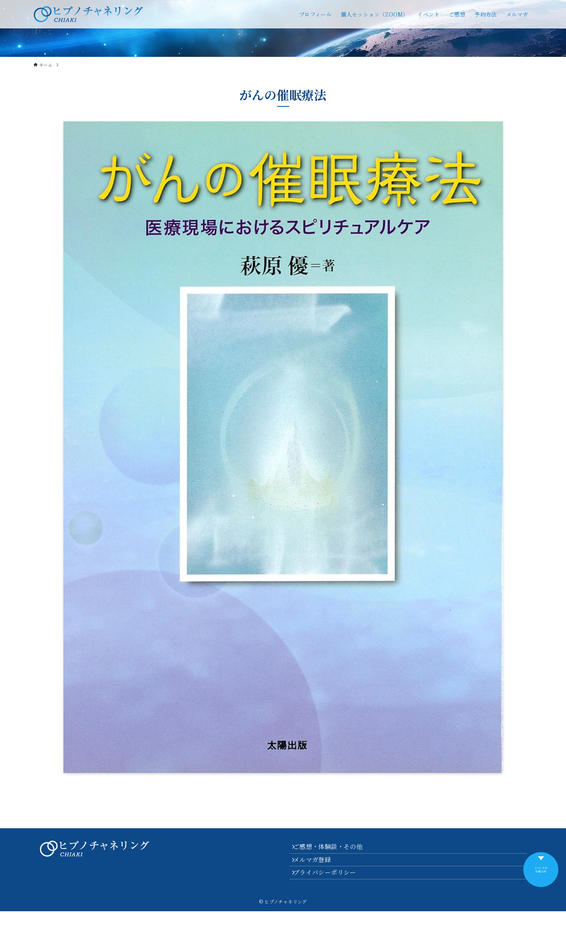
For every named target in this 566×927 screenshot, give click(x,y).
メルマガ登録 (317, 867)
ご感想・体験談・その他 (333, 849)
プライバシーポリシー (330, 885)
